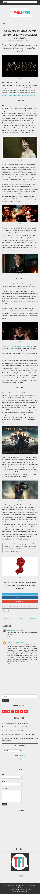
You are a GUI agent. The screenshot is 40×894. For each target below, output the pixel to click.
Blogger (23, 755)
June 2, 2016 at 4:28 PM (18, 630)
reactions (35, 607)
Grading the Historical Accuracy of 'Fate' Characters (17, 727)
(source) (20, 500)
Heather (9, 642)
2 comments (28, 41)
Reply (8, 637)
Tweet (20, 594)
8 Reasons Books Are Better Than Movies (14, 731)
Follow (20, 759)
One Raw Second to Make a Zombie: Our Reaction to (20, 34)
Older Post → (34, 618)
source (20, 78)
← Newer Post (6, 618)
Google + (20, 601)
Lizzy (9, 630)
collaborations (8, 607)
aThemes (17, 889)
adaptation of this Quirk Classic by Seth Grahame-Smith (18, 95)
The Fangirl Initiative (22, 885)
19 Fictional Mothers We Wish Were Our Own (15, 723)
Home (20, 618)
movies (14, 607)
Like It (20, 597)
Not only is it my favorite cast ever (18, 346)
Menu (4, 23)
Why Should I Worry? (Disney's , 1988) (18, 734)
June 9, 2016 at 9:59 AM (20, 642)
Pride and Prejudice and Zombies (24, 607)
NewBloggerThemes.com (20, 891)
